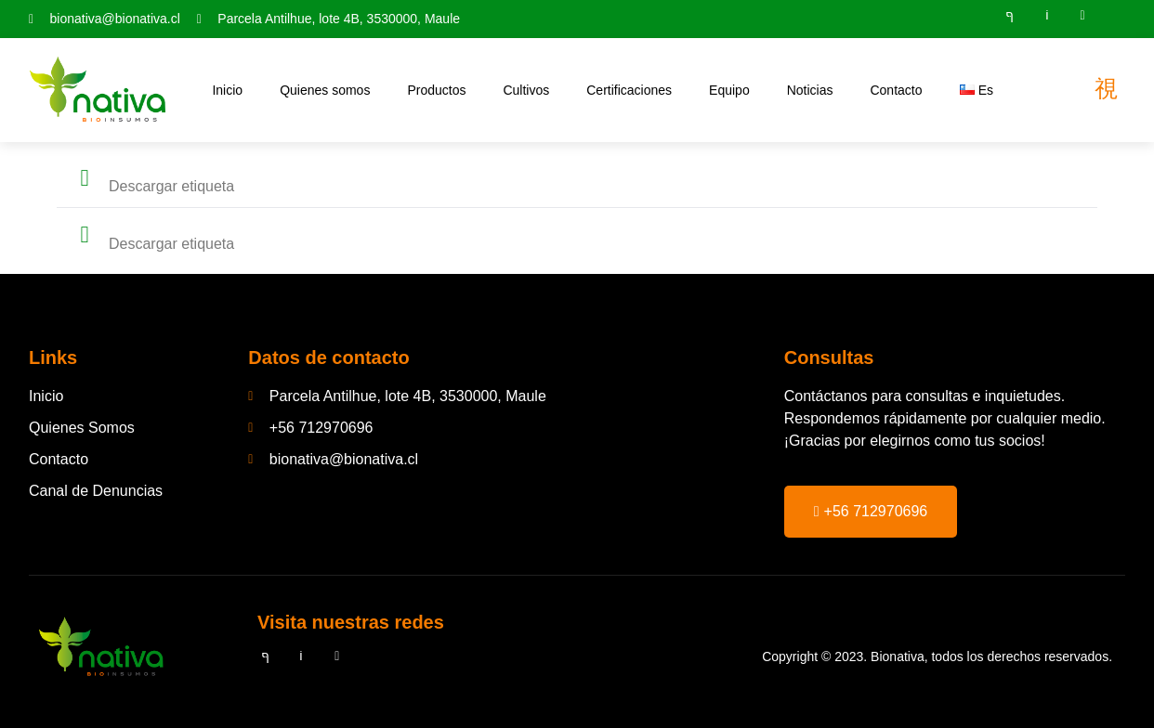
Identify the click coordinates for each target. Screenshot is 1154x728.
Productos (436, 90)
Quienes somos (325, 90)
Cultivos (526, 90)
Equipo (729, 90)
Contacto (896, 90)
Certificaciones (629, 90)
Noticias (810, 90)
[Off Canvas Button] (1106, 88)
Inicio (227, 90)
